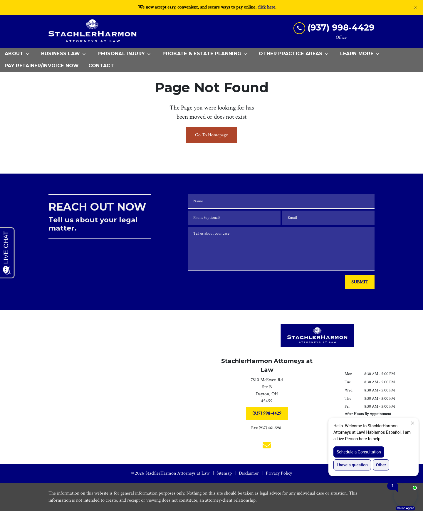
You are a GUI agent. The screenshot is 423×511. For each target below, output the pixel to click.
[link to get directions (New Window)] (266, 391)
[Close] (415, 7)
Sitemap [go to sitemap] (224, 473)
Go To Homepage (211, 135)
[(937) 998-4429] (267, 413)
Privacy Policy (279, 473)
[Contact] (101, 66)
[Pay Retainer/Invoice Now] (41, 66)
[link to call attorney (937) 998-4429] (334, 27)
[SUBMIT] (360, 282)
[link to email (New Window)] (267, 445)
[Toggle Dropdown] (29, 54)
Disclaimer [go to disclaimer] (249, 473)
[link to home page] (92, 31)
